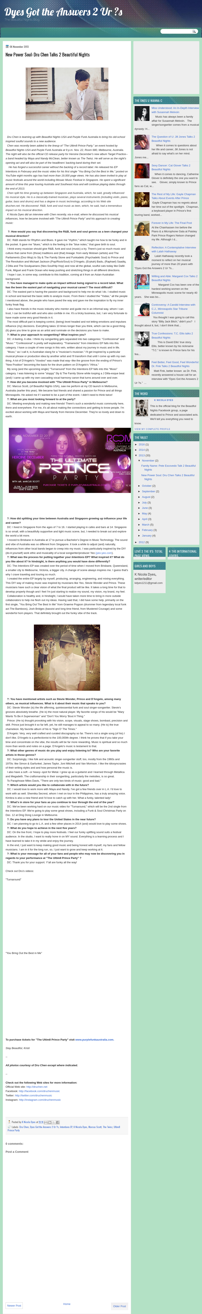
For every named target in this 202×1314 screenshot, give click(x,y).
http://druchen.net (36, 1086)
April (145, 519)
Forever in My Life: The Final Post (172, 222)
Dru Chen (24, 1127)
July (145, 502)
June (145, 507)
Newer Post (14, 1305)
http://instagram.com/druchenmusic (40, 1099)
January (147, 535)
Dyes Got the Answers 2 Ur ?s (63, 11)
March (146, 524)
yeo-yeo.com (104, 552)
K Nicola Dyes (29, 1122)
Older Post (119, 1306)
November (148, 460)
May (145, 513)
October (147, 485)
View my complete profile (152, 429)
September (149, 491)
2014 (142, 449)
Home (67, 1304)
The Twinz (107, 1127)
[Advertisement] (37, 1271)
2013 (142, 455)
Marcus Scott (95, 1127)
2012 (142, 542)
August (146, 496)
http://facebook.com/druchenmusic (39, 1091)
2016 (142, 444)
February (148, 530)
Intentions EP (66, 1127)
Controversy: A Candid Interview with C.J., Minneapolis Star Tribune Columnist (173, 308)
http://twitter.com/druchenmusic (33, 1095)
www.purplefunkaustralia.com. (94, 1039)
